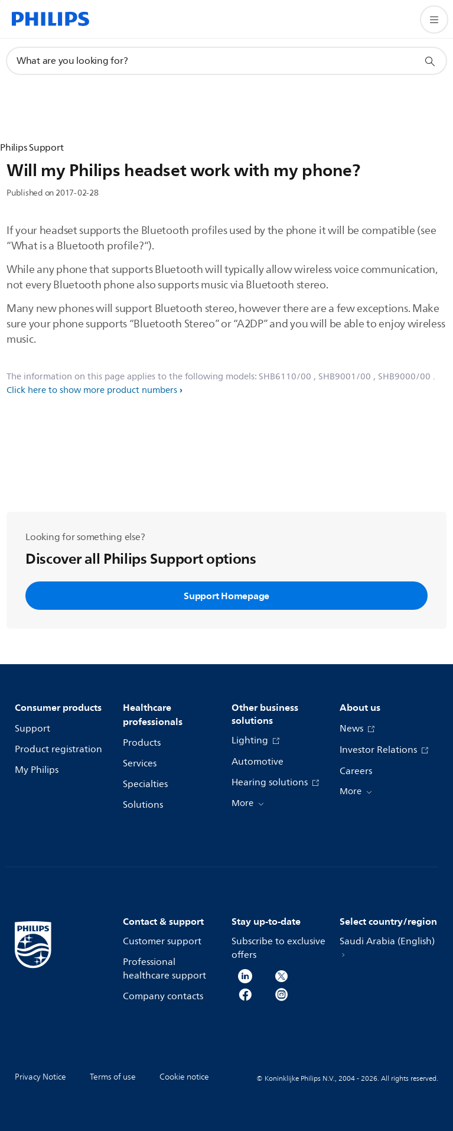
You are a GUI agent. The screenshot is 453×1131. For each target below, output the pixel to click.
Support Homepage (226, 595)
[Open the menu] (434, 19)
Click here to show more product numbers (91, 390)
